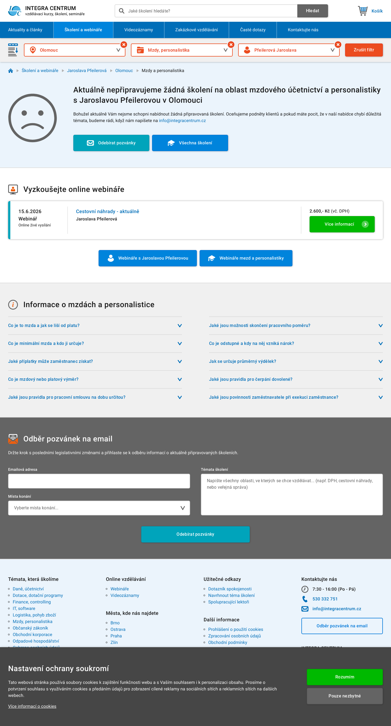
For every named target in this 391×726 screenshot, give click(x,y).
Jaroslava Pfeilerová (87, 70)
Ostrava (118, 629)
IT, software (24, 608)
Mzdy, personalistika (32, 621)
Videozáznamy (125, 595)
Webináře (120, 588)
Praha (116, 635)
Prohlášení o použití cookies (235, 629)
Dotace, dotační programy (38, 595)
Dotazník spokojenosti (230, 588)
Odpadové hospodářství (36, 641)
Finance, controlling (32, 602)
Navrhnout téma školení (231, 595)
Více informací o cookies (32, 706)
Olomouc (124, 70)
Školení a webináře (40, 70)
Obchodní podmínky (227, 642)
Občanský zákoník (30, 628)
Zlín (114, 642)
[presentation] (206, 10)
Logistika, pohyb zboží (34, 615)
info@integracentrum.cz (182, 120)
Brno (115, 622)
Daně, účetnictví (28, 588)
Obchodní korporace (32, 634)
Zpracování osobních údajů (234, 635)
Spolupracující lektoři (228, 602)
